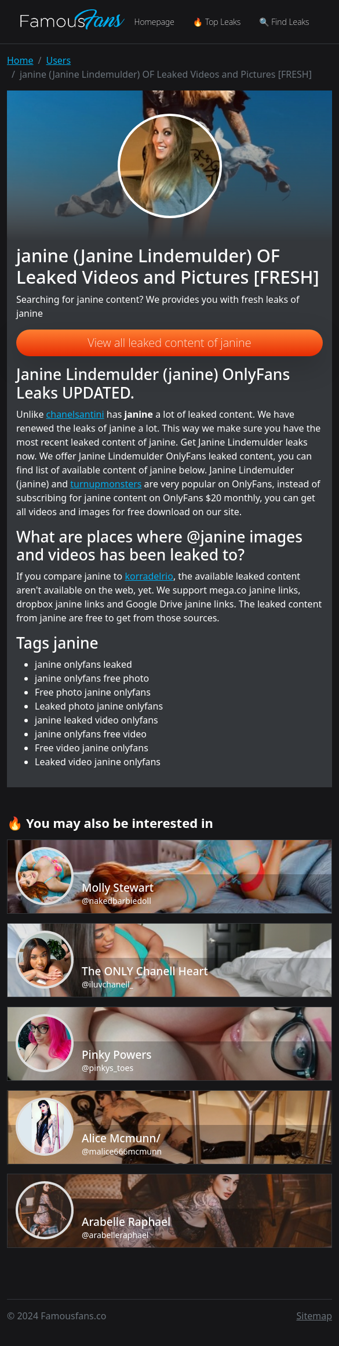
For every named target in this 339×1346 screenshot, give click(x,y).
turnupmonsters (105, 483)
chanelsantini (75, 414)
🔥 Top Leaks (216, 21)
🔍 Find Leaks (284, 21)
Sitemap (315, 1315)
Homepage (154, 21)
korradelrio (149, 576)
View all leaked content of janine (169, 342)
